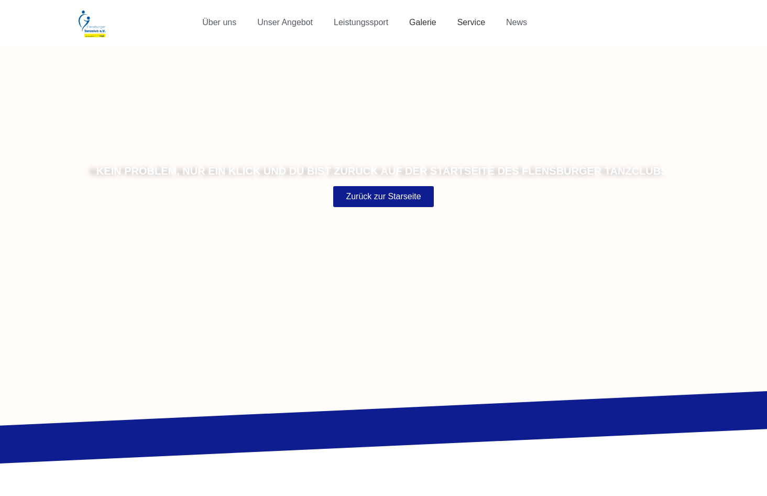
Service (471, 22)
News (516, 22)
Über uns (219, 22)
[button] (221, 22)
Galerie (422, 22)
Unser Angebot (285, 22)
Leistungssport (361, 22)
